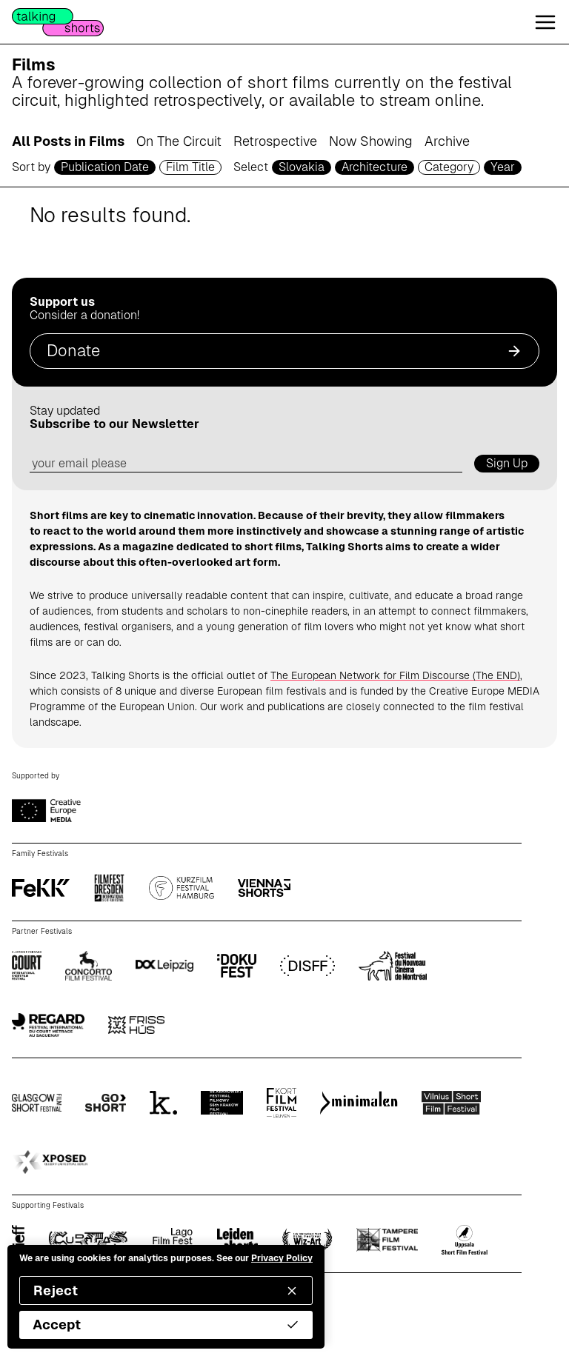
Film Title (190, 167)
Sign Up (507, 463)
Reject (166, 1290)
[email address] (246, 464)
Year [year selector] (502, 167)
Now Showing (371, 141)
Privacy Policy (282, 1258)
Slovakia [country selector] (302, 167)
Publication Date (105, 167)
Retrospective (275, 141)
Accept (166, 1324)
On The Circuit (179, 141)
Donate (284, 350)
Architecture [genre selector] (374, 167)
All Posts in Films (68, 141)
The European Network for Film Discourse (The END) (395, 675)
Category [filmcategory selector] (449, 167)
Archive (447, 141)
